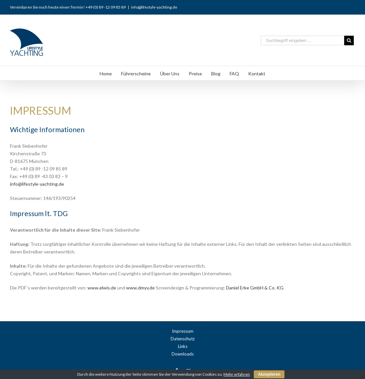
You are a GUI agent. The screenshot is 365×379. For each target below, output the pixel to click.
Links (182, 346)
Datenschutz (183, 338)
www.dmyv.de (141, 287)
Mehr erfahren (236, 374)
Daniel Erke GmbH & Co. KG (254, 287)
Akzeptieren (269, 374)
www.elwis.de (101, 287)
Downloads (183, 354)
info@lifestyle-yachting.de (154, 7)
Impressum (182, 331)
